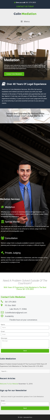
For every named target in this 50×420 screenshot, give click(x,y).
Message (4, 338)
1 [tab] (23, 79)
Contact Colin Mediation (14, 74)
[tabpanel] (25, 53)
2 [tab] (25, 79)
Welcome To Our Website (9, 384)
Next (47, 52)
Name (3, 324)
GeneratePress (27, 417)
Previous (3, 52)
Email (3, 331)
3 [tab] (27, 79)
